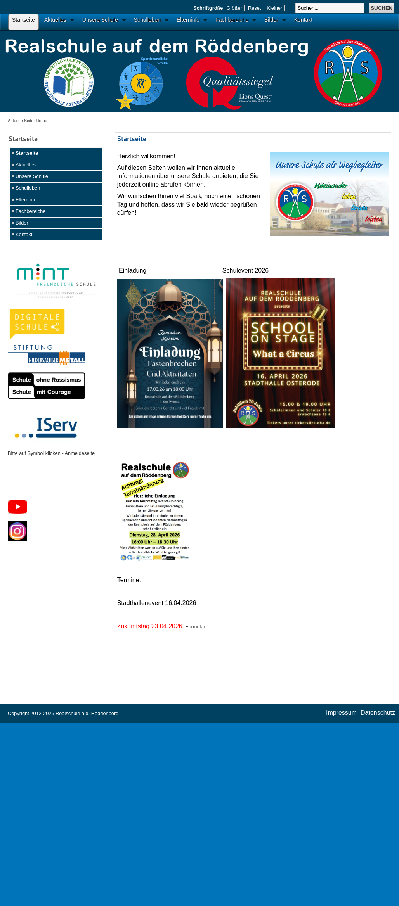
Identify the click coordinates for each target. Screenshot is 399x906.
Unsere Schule (32, 176)
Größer (234, 8)
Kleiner (274, 8)
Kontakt (24, 234)
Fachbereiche (31, 211)
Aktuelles (26, 165)
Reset (254, 8)
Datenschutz (378, 712)
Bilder (22, 223)
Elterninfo (26, 199)
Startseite (27, 153)
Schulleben (28, 188)
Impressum (341, 712)
